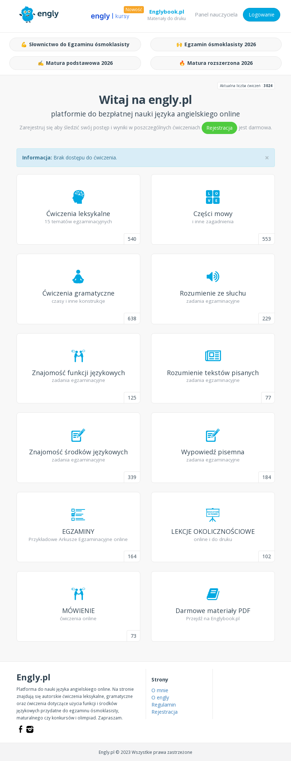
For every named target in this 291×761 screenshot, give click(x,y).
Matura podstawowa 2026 (75, 63)
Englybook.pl (166, 13)
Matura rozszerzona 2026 (216, 63)
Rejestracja (219, 127)
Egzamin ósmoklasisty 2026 (216, 44)
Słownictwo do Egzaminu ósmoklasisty (75, 44)
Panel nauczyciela (216, 14)
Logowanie (261, 14)
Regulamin (163, 704)
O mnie (159, 690)
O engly (160, 697)
